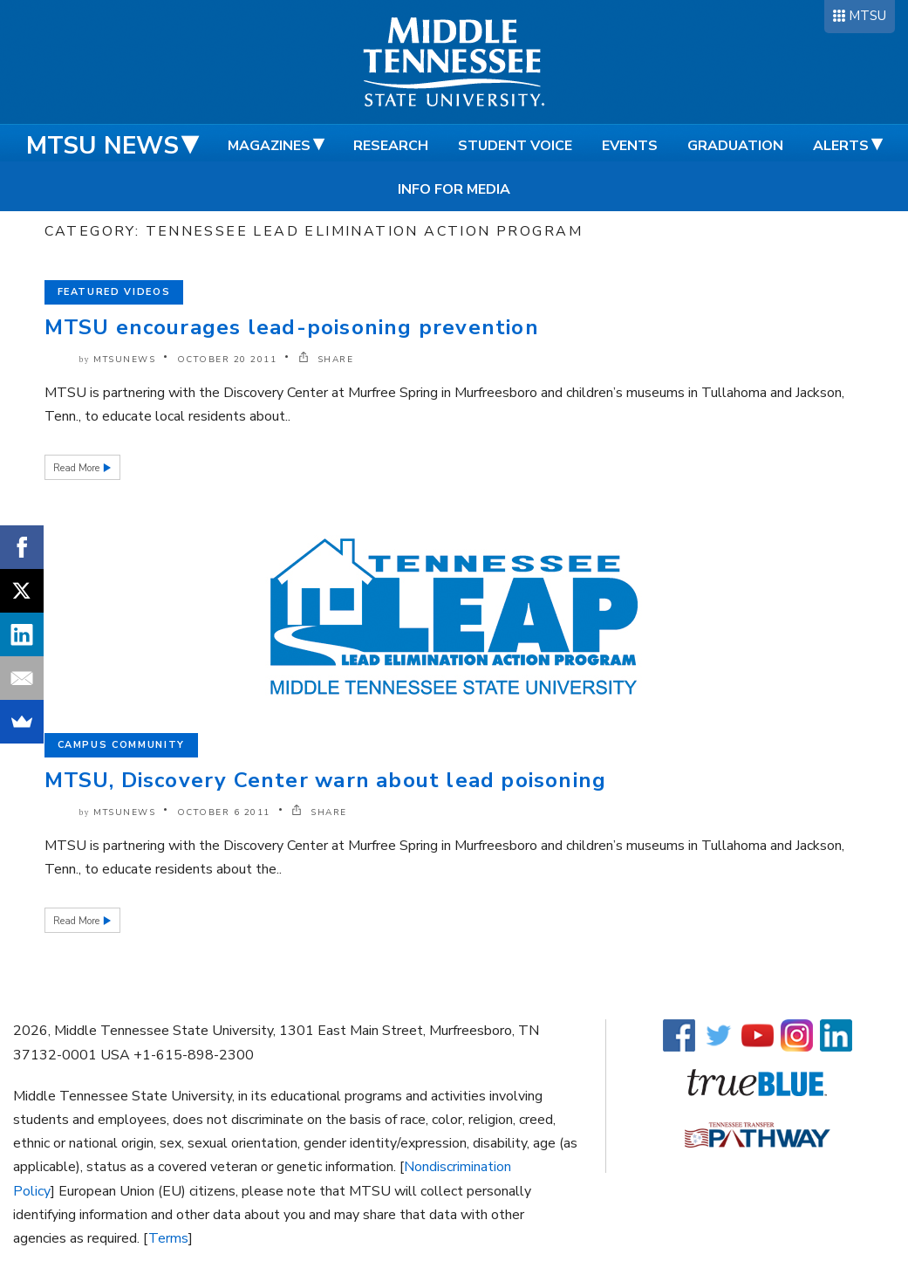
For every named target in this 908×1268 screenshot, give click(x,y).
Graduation (735, 145)
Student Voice (515, 145)
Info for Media (454, 189)
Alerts (841, 145)
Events (630, 145)
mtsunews (124, 359)
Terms (168, 1238)
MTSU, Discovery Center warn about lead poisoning (325, 780)
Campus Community (121, 744)
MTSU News (102, 145)
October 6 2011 (223, 812)
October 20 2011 (227, 359)
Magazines (269, 145)
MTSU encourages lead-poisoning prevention (291, 327)
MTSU (867, 15)
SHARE (326, 359)
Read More (77, 468)
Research (390, 145)
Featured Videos (114, 291)
